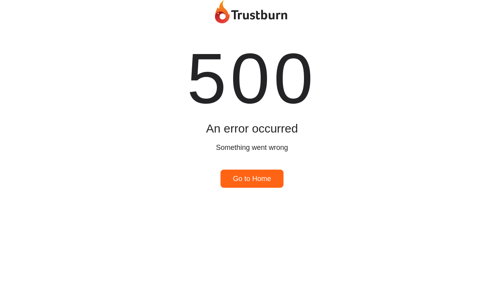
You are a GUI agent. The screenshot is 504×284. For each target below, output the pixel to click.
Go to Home (252, 179)
